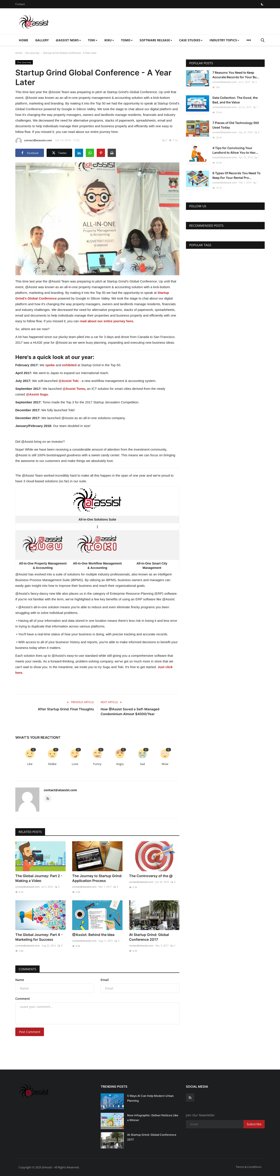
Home (23, 40)
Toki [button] (92, 40)
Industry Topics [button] (224, 40)
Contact (20, 4)
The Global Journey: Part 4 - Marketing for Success (39, 937)
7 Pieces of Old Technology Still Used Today (235, 125)
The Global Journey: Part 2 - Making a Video (38, 878)
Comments (27, 969)
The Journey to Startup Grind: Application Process (97, 878)
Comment (22, 999)
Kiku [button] (109, 40)
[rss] (190, 1097)
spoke (50, 365)
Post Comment (29, 1032)
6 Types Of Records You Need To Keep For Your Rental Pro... (236, 175)
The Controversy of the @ (151, 876)
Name (19, 980)
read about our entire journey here (106, 321)
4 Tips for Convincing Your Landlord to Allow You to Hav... (235, 150)
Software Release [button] (156, 40)
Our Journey (32, 52)
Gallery (42, 40)
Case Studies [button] (191, 40)
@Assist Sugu (37, 394)
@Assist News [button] (68, 40)
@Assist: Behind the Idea (93, 934)
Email (105, 980)
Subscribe (254, 1124)
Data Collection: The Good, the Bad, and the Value (235, 100)
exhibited (69, 365)
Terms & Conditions (248, 1167)
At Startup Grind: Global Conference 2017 (149, 937)
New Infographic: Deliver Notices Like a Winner (152, 1117)
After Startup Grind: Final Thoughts (66, 709)
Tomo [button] (127, 40)
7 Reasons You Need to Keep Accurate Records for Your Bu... (235, 75)
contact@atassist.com (33, 141)
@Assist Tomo (74, 388)
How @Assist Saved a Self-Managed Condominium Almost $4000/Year (130, 711)
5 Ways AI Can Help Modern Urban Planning (150, 1098)
